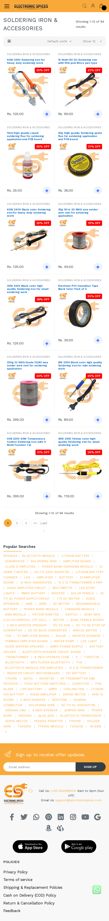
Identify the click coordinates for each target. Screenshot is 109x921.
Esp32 (28, 678)
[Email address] (39, 766)
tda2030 (76, 726)
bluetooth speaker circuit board (51, 652)
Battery (66, 577)
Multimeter (62, 588)
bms (29, 603)
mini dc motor (85, 630)
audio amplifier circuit (26, 588)
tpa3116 (11, 678)
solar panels (82, 593)
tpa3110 (75, 721)
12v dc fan (61, 625)
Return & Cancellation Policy (29, 903)
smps (53, 689)
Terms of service (18, 879)
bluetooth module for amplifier (34, 667)
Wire (43, 603)
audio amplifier (43, 694)
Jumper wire (74, 710)
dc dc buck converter (47, 630)
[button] (84, 6)
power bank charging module (67, 566)
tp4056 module (50, 726)
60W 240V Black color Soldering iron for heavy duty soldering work (29, 212)
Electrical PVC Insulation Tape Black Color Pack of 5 (78, 287)
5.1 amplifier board (33, 635)
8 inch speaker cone (52, 657)
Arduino (25, 715)
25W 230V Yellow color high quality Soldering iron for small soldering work (79, 442)
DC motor (61, 603)
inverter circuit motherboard (33, 673)
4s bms (95, 726)
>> (35, 523)
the (79, 662)
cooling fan (74, 689)
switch (71, 614)
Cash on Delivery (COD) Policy (29, 895)
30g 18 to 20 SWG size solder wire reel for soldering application (78, 212)
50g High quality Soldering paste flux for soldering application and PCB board (80, 136)
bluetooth (14, 662)
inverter (46, 678)
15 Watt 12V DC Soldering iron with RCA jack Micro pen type (77, 61)
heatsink (59, 699)
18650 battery (33, 593)
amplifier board (77, 561)
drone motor (74, 694)
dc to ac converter (78, 705)
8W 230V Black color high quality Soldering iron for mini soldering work (80, 365)
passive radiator (48, 721)
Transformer (16, 657)
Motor (58, 620)
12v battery (76, 673)
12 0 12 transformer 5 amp (80, 582)
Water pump (64, 641)
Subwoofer (15, 561)
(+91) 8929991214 (64, 791)
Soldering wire (42, 705)
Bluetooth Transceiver (80, 715)
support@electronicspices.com (78, 800)
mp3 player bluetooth (50, 662)
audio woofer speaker (24, 646)
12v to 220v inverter (51, 572)
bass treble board (87, 620)
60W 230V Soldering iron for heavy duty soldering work (26, 61)
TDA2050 (24, 726)
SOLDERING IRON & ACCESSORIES (28, 54)
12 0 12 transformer (86, 667)
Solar (61, 635)
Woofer (57, 593)
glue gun (46, 715)
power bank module (41, 609)
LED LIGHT (88, 641)
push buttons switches (45, 683)
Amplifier (45, 577)
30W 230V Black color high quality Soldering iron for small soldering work (27, 289)
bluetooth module (38, 556)
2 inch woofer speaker (26, 625)
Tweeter (91, 657)
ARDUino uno (15, 710)
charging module (80, 609)
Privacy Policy (15, 872)
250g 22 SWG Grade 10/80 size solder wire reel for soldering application (27, 365)
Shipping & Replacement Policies (32, 887)
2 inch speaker (32, 699)
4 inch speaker (45, 710)
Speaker (10, 556)
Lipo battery (31, 689)
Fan (8, 635)
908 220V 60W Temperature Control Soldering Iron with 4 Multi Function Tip (26, 442)
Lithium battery (75, 556)
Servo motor (16, 721)
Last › (43, 524)
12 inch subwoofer (36, 582)
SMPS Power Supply (66, 646)
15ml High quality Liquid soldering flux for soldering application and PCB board (25, 136)
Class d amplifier (20, 566)
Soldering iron (44, 561)
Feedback (12, 910)
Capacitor (80, 683)
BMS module (15, 614)
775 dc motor (68, 598)
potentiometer (45, 614)
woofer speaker (86, 635)
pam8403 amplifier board (26, 641)
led (27, 577)
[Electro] (25, 6)
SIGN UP (90, 767)
